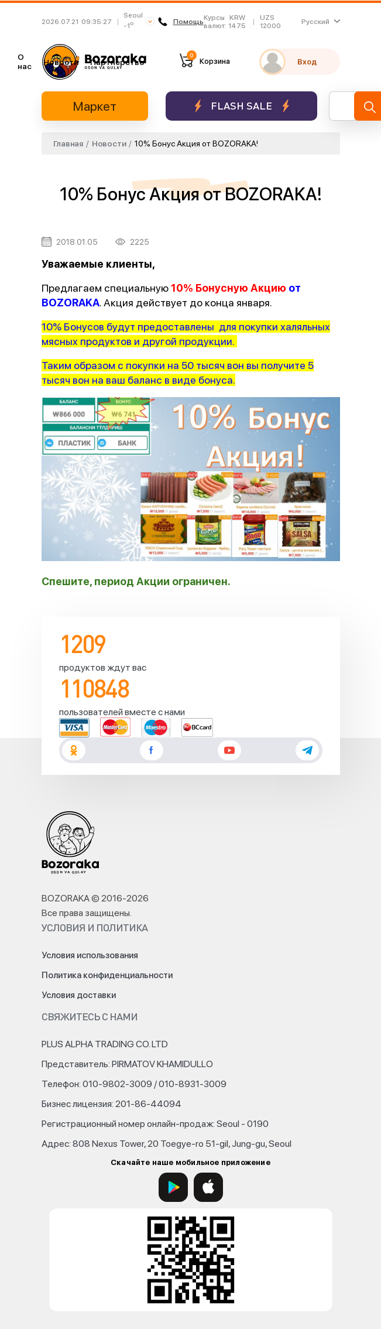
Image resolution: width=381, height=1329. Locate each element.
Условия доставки (79, 995)
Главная (68, 143)
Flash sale (241, 105)
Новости (60, 62)
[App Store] (208, 1187)
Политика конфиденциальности (107, 975)
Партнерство (117, 62)
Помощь (181, 21)
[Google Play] (173, 1187)
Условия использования (90, 955)
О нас (25, 61)
